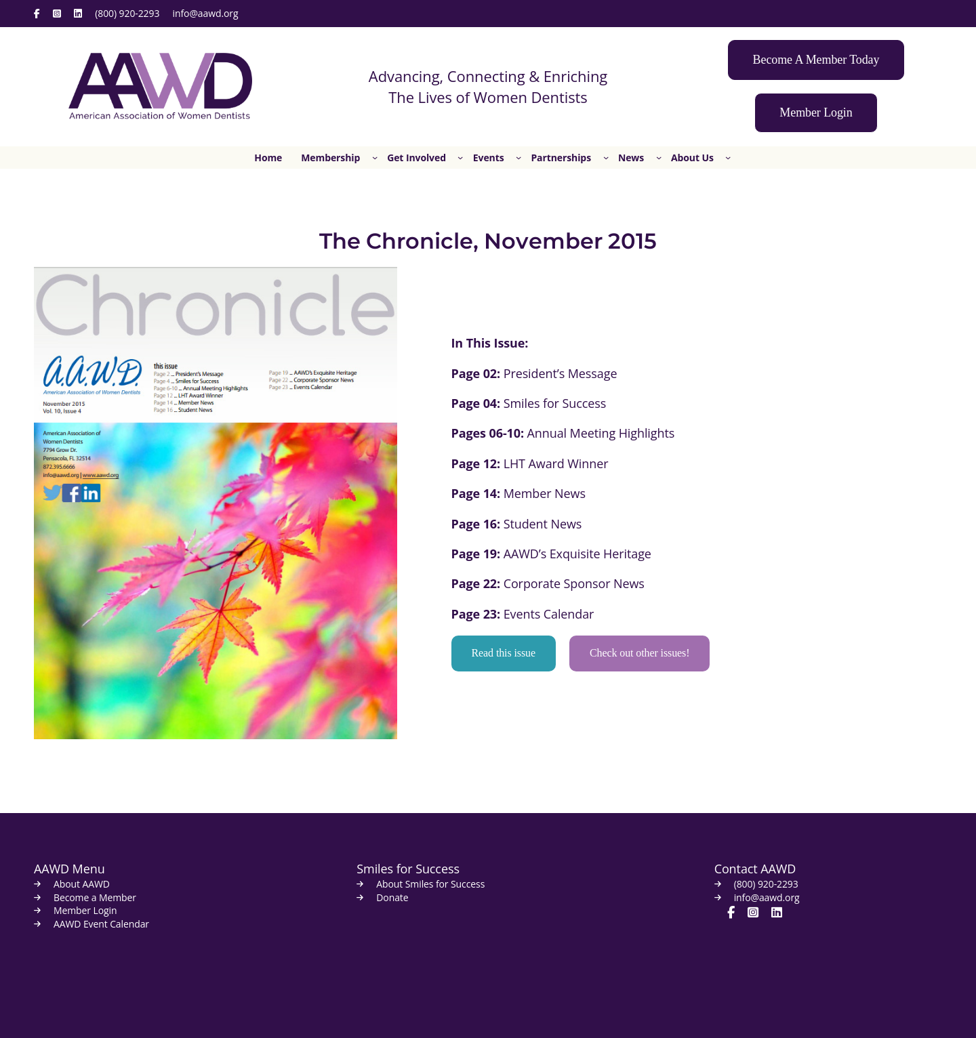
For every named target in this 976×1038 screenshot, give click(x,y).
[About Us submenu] (728, 157)
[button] (816, 60)
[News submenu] (659, 157)
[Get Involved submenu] (460, 157)
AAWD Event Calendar (101, 923)
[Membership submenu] (375, 157)
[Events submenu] (518, 157)
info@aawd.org (206, 13)
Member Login (85, 910)
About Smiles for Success (430, 883)
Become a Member (95, 897)
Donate (392, 897)
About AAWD (82, 883)
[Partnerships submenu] (606, 157)
